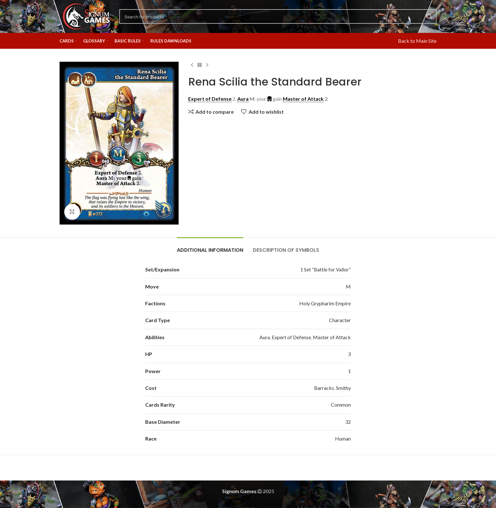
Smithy (343, 388)
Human (343, 438)
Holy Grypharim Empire (325, 303)
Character (340, 320)
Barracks (324, 388)
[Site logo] (86, 16)
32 (348, 422)
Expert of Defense (291, 337)
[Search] (278, 16)
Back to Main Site (417, 41)
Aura (264, 337)
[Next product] (207, 65)
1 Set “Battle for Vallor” (325, 269)
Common (341, 405)
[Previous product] (192, 65)
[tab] (210, 247)
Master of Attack (332, 337)
